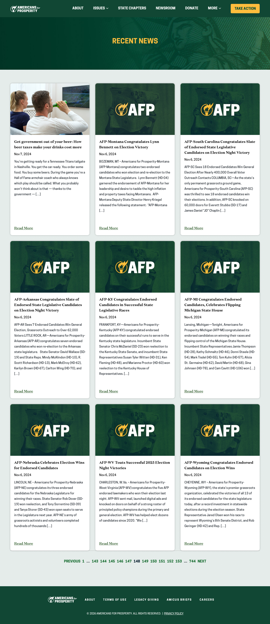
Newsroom (165, 8)
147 (128, 561)
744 (192, 561)
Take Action (247, 10)
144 (103, 561)
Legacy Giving (146, 599)
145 (112, 561)
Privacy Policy (173, 613)
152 (170, 561)
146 (120, 561)
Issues (99, 8)
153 (178, 561)
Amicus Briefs (179, 599)
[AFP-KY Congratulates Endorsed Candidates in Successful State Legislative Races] (134, 319)
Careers (207, 599)
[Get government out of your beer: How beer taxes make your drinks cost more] (49, 159)
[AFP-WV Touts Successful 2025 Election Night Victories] (134, 477)
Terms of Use (114, 599)
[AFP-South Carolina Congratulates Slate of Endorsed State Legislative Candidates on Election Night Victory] (220, 159)
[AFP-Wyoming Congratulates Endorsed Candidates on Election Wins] (220, 477)
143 (95, 561)
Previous (72, 561)
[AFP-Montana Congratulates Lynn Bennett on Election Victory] (134, 159)
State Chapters (132, 8)
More (212, 8)
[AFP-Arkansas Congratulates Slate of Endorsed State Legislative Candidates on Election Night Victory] (49, 319)
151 (162, 561)
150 (153, 561)
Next (202, 561)
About (77, 8)
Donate (191, 8)
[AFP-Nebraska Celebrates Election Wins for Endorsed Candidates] (49, 477)
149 (145, 561)
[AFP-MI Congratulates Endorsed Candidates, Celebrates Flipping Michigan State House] (220, 319)
